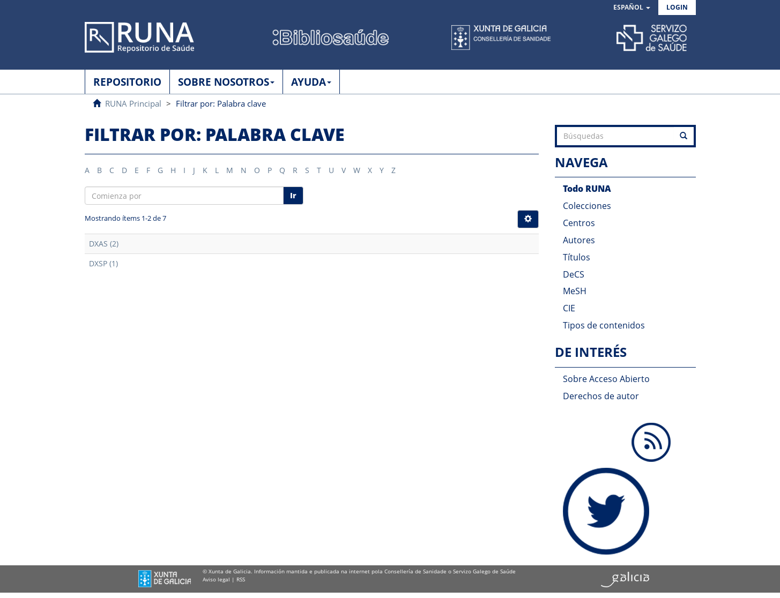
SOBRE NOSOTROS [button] (226, 82)
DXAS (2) (103, 243)
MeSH (574, 291)
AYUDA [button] (311, 82)
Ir (293, 195)
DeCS (573, 274)
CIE (569, 308)
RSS (240, 579)
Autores (579, 240)
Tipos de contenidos (604, 325)
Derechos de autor (601, 396)
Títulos (576, 257)
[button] (631, 8)
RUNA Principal (133, 103)
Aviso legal (216, 579)
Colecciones (587, 206)
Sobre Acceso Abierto (606, 379)
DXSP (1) (103, 263)
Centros (579, 223)
